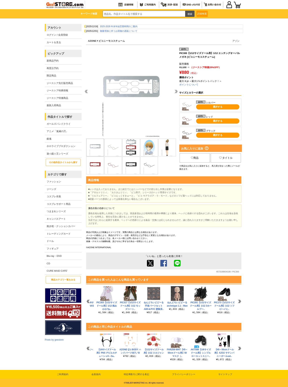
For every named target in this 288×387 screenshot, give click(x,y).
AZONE (92, 40)
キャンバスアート (56, 218)
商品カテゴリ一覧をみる (63, 279)
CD (48, 263)
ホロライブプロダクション (61, 146)
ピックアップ (56, 53)
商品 (195, 157)
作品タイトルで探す (60, 116)
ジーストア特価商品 (57, 98)
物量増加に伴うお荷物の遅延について (118, 31)
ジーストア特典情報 (57, 90)
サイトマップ (225, 374)
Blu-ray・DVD (54, 256)
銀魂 (49, 138)
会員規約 (96, 374)
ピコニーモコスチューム (112, 40)
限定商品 (51, 75)
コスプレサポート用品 (59, 204)
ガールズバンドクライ (59, 124)
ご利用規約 (63, 374)
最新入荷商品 (54, 105)
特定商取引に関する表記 (136, 374)
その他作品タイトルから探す (63, 162)
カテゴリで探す (57, 174)
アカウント (54, 27)
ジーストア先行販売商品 (60, 83)
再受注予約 (53, 68)
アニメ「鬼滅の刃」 (57, 131)
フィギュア (53, 248)
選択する (217, 106)
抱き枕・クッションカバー (61, 226)
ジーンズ (51, 189)
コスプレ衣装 (54, 196)
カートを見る (54, 42)
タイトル (226, 157)
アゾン (236, 40)
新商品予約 (53, 60)
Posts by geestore (54, 339)
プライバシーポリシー (183, 374)
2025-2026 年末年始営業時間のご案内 (119, 26)
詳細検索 (202, 13)
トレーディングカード (59, 233)
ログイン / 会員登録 (57, 34)
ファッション (54, 181)
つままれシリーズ (56, 211)
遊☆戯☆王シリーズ (57, 153)
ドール (50, 241)
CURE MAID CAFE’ (57, 270)
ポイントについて (188, 84)
